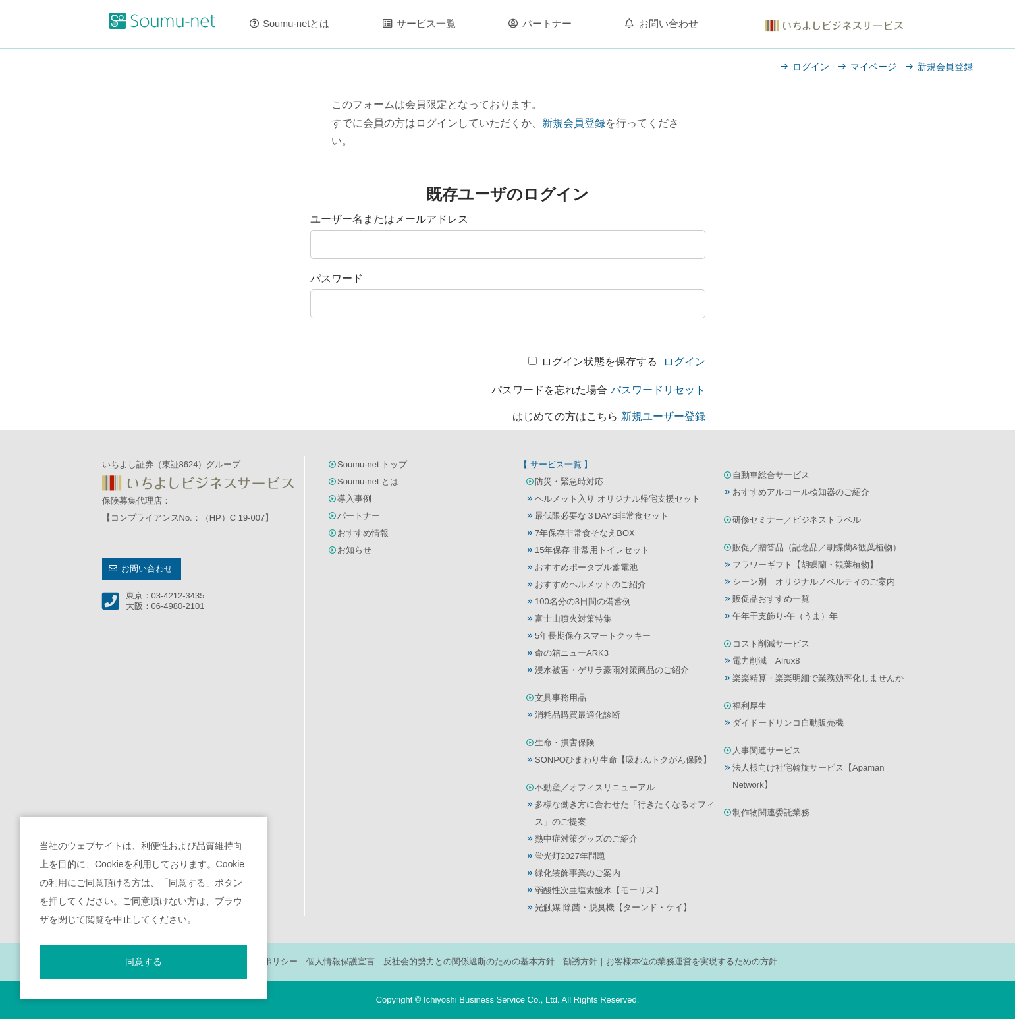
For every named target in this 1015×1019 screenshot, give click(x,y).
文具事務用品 (560, 698)
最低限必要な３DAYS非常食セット (602, 516)
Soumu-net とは (367, 481)
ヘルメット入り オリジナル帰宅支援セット (617, 499)
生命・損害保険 (565, 742)
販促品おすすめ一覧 (770, 599)
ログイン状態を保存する (599, 361)
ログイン (810, 66)
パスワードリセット (658, 389)
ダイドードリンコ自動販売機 (788, 723)
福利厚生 (749, 706)
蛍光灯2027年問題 (570, 856)
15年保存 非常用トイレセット (592, 550)
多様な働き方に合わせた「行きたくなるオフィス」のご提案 (625, 813)
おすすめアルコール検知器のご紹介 (800, 492)
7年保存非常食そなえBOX (585, 533)
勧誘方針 (580, 961)
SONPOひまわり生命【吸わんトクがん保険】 (623, 760)
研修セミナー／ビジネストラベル (796, 520)
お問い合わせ (668, 23)
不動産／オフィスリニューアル (595, 787)
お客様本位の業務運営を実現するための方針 (691, 961)
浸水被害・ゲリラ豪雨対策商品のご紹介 (612, 670)
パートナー (547, 23)
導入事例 (354, 499)
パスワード (336, 278)
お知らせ (354, 550)
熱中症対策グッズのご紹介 (586, 839)
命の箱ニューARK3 (572, 653)
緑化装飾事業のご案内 (577, 873)
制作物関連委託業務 (770, 812)
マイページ (873, 66)
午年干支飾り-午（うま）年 (785, 616)
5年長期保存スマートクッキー (593, 636)
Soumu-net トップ (372, 464)
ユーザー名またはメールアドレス (389, 219)
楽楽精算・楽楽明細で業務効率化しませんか (818, 678)
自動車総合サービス (770, 475)
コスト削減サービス (770, 644)
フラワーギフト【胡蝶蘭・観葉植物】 (805, 564)
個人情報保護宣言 (340, 961)
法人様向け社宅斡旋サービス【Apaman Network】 (808, 776)
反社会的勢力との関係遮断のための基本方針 (469, 961)
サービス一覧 (426, 23)
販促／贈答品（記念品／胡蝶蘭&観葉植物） (816, 547)
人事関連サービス (766, 750)
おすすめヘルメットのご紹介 (590, 584)
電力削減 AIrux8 (766, 661)
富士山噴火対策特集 (573, 619)
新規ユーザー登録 (663, 416)
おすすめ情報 (363, 533)
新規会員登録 (945, 66)
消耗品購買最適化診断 (577, 715)
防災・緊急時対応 (569, 481)
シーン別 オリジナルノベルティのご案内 (813, 582)
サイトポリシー (268, 961)
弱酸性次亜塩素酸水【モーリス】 (599, 890)
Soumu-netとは (296, 23)
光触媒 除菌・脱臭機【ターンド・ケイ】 (613, 907)
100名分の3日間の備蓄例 (583, 601)
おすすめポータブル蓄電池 (586, 567)
